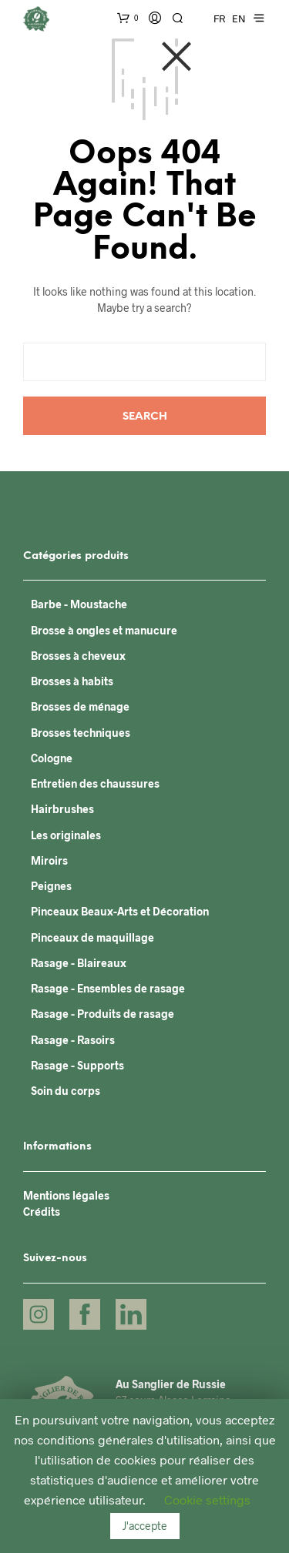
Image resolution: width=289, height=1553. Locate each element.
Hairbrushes (62, 808)
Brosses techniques (80, 732)
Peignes (51, 885)
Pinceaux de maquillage (92, 937)
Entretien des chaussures (95, 783)
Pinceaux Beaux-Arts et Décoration (120, 911)
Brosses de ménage (80, 706)
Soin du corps (65, 1090)
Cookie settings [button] (207, 1499)
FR (219, 18)
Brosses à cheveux (78, 655)
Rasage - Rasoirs (73, 1039)
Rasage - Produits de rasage (102, 1013)
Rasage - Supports (77, 1065)
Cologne (51, 758)
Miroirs (49, 860)
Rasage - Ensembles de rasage (108, 988)
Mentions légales (66, 1195)
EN (239, 18)
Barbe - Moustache (79, 604)
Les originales (66, 835)
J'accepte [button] (145, 1525)
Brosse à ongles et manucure (104, 630)
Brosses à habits (72, 681)
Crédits (41, 1211)
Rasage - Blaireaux (78, 962)
